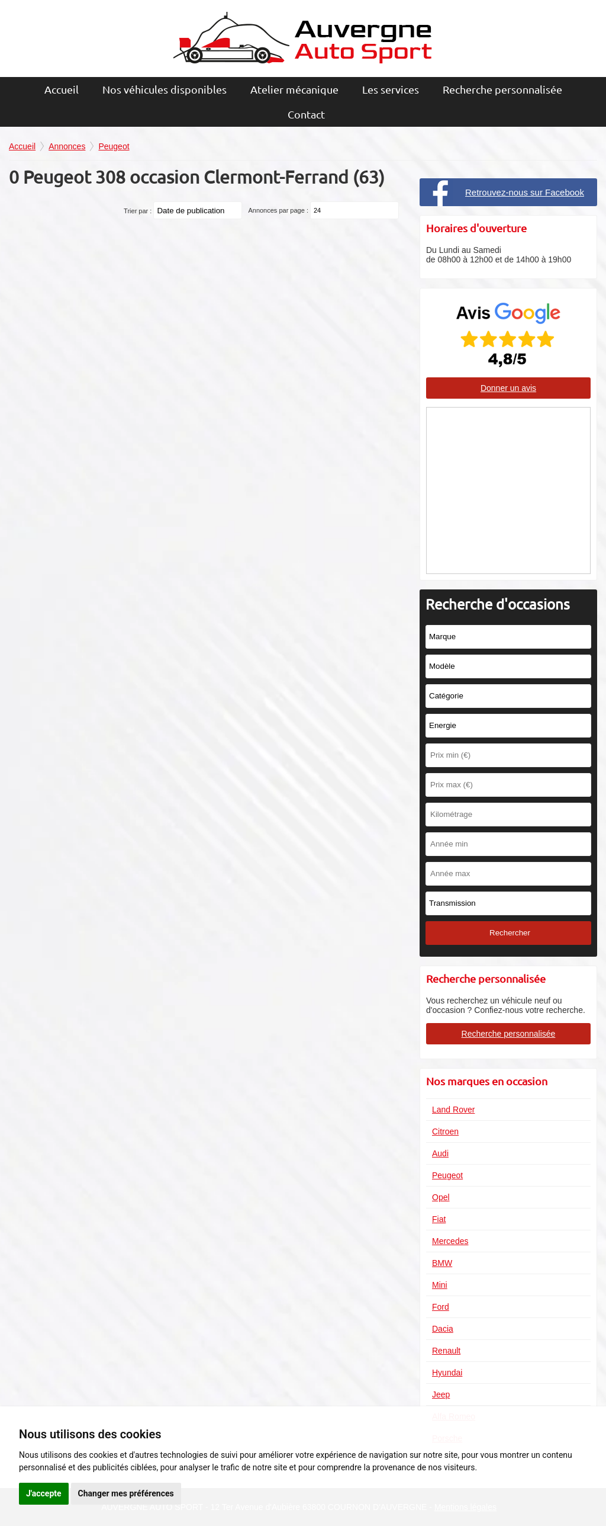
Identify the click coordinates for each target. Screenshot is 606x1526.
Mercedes (450, 1241)
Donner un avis (508, 388)
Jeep (441, 1394)
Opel (441, 1197)
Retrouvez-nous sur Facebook (524, 192)
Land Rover (453, 1109)
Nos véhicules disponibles (164, 89)
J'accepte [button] (44, 1493)
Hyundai (447, 1372)
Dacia (442, 1328)
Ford (440, 1307)
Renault (446, 1350)
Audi (440, 1153)
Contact (306, 114)
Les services (390, 89)
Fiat (439, 1219)
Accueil (61, 89)
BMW (442, 1263)
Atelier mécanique (294, 89)
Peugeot (447, 1175)
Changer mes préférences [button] (126, 1493)
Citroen (445, 1131)
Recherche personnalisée (502, 89)
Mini (439, 1285)
